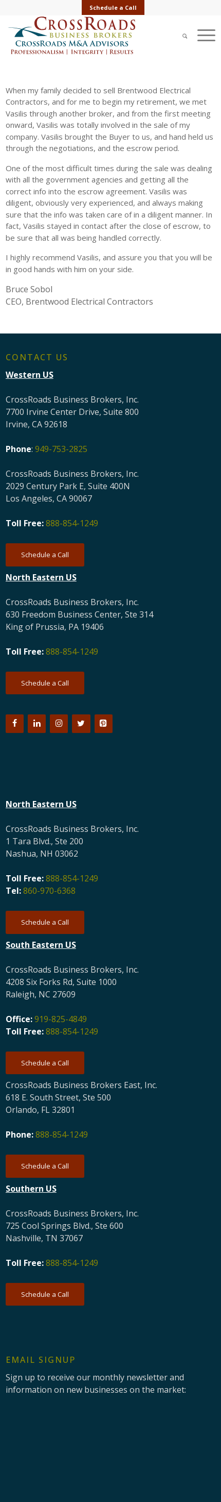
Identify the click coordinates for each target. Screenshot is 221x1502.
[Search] (180, 35)
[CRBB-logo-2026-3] (90, 35)
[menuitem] (113, 7)
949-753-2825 (61, 449)
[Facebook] (15, 723)
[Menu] (201, 35)
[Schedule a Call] (45, 554)
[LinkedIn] (37, 723)
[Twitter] (81, 723)
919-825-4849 (60, 1019)
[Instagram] (59, 723)
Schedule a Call (113, 7)
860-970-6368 (49, 890)
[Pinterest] (104, 723)
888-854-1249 (72, 523)
